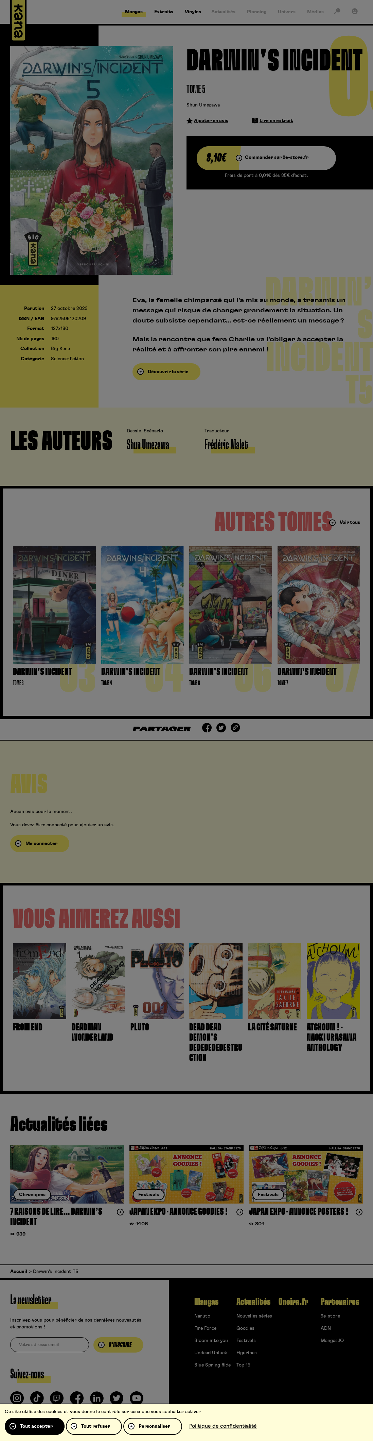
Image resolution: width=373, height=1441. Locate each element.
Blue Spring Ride (212, 1365)
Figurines (246, 1353)
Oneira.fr (293, 1302)
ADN (326, 1328)
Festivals (246, 1340)
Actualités (253, 1302)
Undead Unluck (210, 1353)
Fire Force (205, 1328)
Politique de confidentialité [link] (223, 1426)
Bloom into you (211, 1340)
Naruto (202, 1316)
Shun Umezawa (203, 105)
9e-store (330, 1316)
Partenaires (340, 1302)
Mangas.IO (332, 1340)
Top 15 (243, 1365)
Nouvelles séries (254, 1316)
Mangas (206, 1302)
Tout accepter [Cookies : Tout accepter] (36, 1426)
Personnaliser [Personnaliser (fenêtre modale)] (154, 1426)
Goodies (245, 1328)
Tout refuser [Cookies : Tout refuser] (95, 1426)
